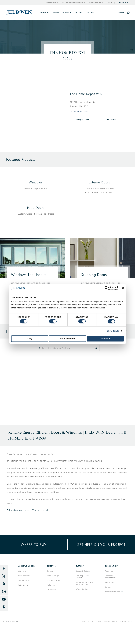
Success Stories (53, 580)
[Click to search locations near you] (39, 348)
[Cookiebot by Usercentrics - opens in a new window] (106, 288)
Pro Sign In (124, 2)
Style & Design (53, 576)
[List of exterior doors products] (99, 190)
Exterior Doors (99, 182)
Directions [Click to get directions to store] (111, 120)
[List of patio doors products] (36, 214)
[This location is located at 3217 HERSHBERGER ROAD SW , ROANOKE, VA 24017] (98, 104)
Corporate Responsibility (110, 577)
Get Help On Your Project (83, 577)
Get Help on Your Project (73, 2)
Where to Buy (52, 2)
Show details (113, 331)
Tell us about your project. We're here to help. (28, 510)
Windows (36, 182)
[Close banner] (123, 288)
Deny (29, 338)
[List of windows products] (36, 189)
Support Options (83, 571)
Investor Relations (112, 592)
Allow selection (67, 338)
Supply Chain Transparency (106, 622)
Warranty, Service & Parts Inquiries (84, 583)
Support (78, 12)
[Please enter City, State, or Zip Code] (67, 348)
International (126, 622)
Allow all (105, 338)
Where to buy (34, 544)
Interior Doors (24, 580)
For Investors (96, 2)
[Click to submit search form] (96, 348)
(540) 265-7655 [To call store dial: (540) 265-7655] (82, 120)
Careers (108, 587)
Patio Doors (35, 208)
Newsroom (109, 582)
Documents (52, 590)
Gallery (50, 571)
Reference (51, 585)
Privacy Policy (87, 622)
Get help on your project (101, 544)
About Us (109, 571)
